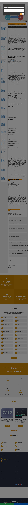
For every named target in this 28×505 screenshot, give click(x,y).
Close (23, 10)
